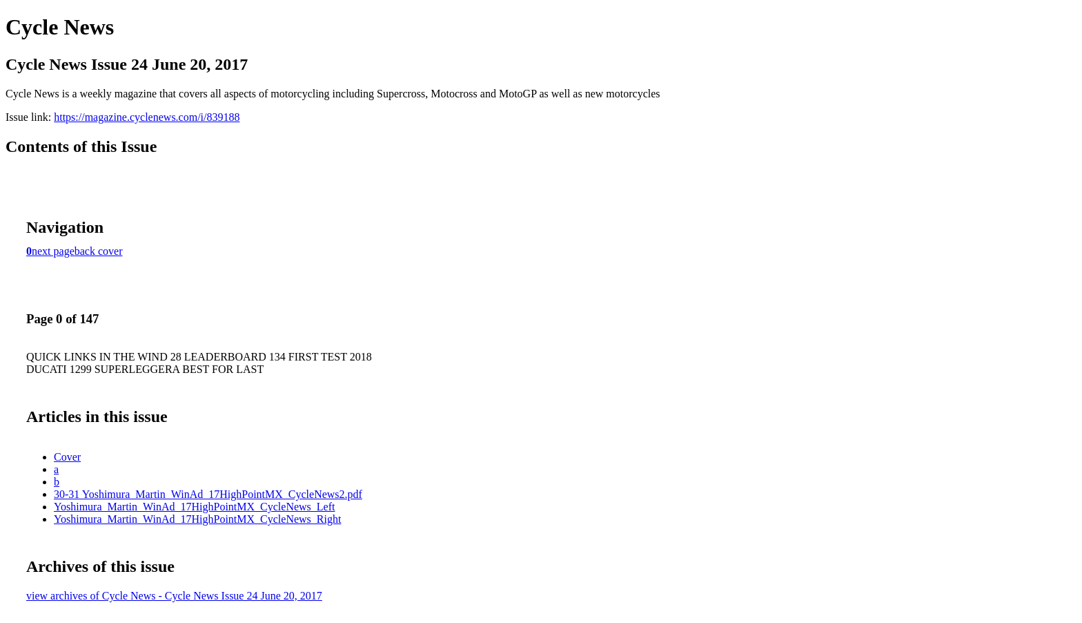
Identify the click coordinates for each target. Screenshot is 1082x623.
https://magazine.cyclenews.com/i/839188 (146, 117)
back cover (99, 251)
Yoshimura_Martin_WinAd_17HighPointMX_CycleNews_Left (194, 506)
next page (53, 251)
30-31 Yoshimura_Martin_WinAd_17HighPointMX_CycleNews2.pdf (208, 494)
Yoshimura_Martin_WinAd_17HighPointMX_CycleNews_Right (197, 519)
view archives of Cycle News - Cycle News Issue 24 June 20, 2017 (174, 596)
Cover (67, 457)
